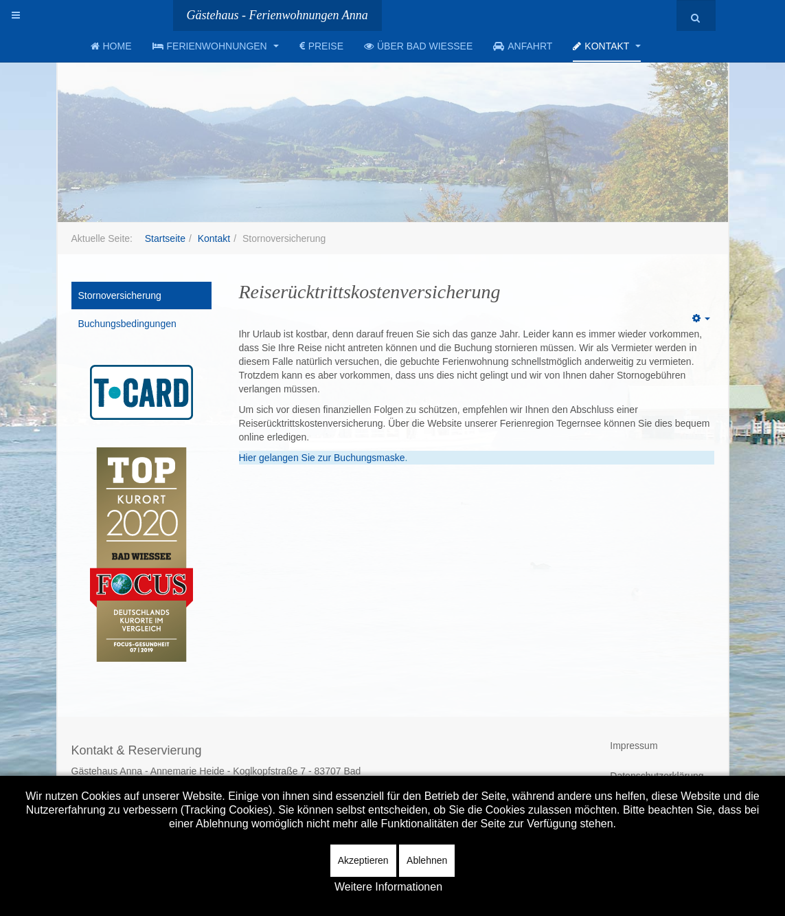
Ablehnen (427, 860)
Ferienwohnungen (215, 46)
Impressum (633, 745)
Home (111, 46)
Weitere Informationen (388, 887)
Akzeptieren (363, 860)
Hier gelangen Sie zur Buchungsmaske (322, 457)
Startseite (165, 238)
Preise (321, 46)
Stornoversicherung (119, 295)
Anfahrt (522, 46)
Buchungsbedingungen (127, 323)
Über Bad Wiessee (418, 46)
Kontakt (607, 46)
